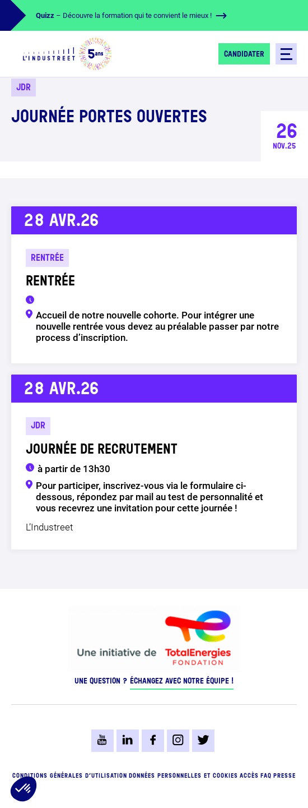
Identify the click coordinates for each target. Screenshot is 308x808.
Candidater (244, 54)
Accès (249, 776)
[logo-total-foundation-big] (154, 636)
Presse (284, 776)
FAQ (266, 776)
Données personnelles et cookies (183, 776)
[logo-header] (67, 53)
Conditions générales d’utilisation (69, 776)
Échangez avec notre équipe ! (182, 681)
